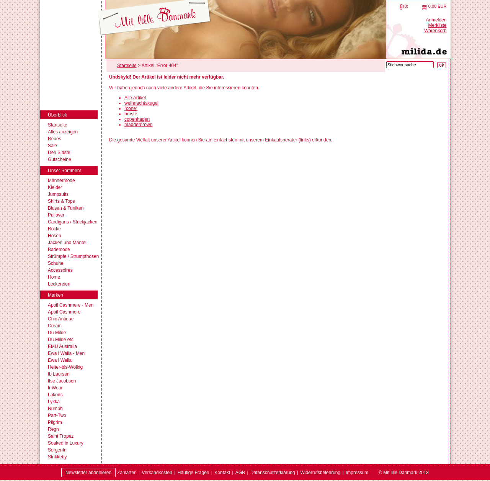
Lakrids (55, 394)
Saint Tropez (61, 436)
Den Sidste (59, 152)
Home (54, 277)
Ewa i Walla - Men (66, 353)
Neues (54, 138)
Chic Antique (61, 319)
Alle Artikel (135, 97)
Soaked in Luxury (65, 443)
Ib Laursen (59, 374)
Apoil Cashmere (64, 312)
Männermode (61, 180)
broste (130, 114)
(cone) (130, 108)
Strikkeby (57, 457)
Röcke (54, 228)
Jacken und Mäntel (67, 242)
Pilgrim (55, 422)
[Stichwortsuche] (410, 64)
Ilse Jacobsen (62, 381)
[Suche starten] (441, 65)
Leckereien (59, 284)
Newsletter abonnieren (88, 472)
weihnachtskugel (141, 103)
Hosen (54, 235)
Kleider (55, 187)
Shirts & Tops (61, 201)
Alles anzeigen (63, 132)
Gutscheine (59, 159)
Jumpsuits (58, 194)
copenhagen (137, 119)
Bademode (59, 249)
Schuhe (56, 263)
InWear (55, 388)
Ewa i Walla (60, 360)
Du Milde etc (61, 339)
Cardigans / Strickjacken (72, 222)
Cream (55, 325)
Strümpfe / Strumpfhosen (73, 256)
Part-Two (57, 415)
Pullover (56, 215)
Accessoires (60, 270)
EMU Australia (62, 346)
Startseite (57, 125)
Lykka (54, 401)
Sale (52, 145)
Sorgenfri (57, 450)
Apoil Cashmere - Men (70, 305)
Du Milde (57, 332)
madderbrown (138, 124)
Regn (53, 429)
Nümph (55, 408)
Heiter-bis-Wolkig (65, 367)
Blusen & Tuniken (65, 208)
